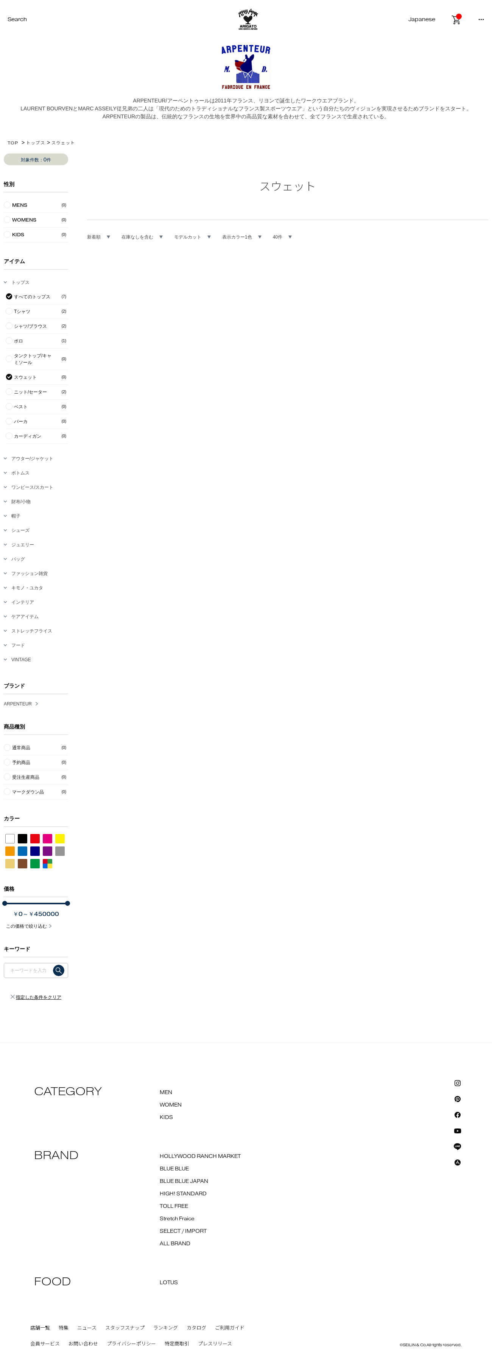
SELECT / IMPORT (183, 1231)
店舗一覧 (40, 1328)
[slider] (4, 903)
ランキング (165, 1328)
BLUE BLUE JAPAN (184, 1181)
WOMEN (171, 1105)
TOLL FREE (174, 1206)
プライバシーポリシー (131, 1344)
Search (17, 19)
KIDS (166, 1117)
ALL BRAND (175, 1244)
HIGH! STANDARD (183, 1194)
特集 (64, 1328)
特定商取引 (177, 1344)
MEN (166, 1093)
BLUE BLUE (174, 1169)
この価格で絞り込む (26, 926)
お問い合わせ (83, 1344)
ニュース (87, 1328)
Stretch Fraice (177, 1219)
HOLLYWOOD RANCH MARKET (200, 1156)
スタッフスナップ (125, 1328)
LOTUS (169, 1283)
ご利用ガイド (229, 1328)
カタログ (196, 1328)
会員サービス (45, 1344)
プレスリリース (215, 1344)
